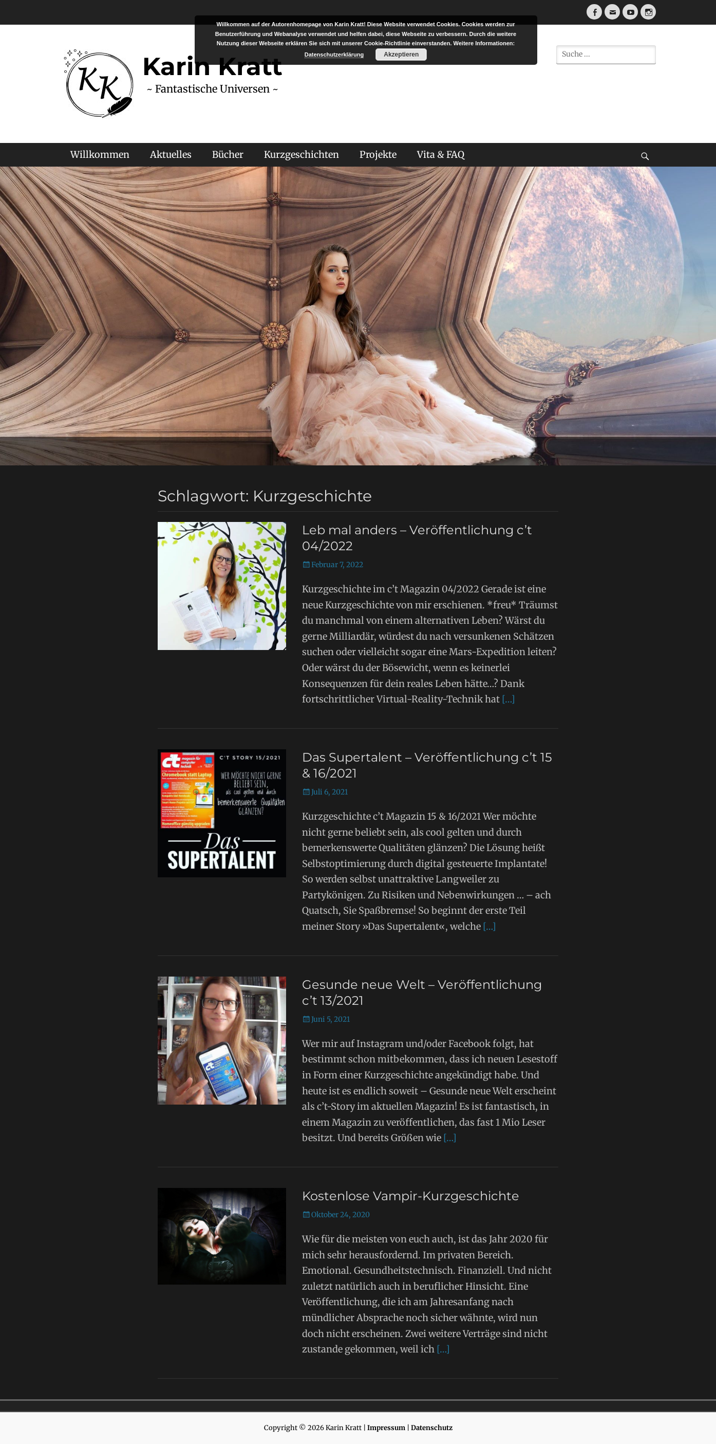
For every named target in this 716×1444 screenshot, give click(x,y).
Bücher (227, 154)
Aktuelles (171, 154)
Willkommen (99, 154)
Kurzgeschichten (301, 154)
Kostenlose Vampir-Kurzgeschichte (410, 1195)
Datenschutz (432, 1427)
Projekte (378, 154)
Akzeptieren (401, 54)
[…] (508, 699)
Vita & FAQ (440, 154)
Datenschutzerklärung (334, 54)
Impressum (386, 1427)
